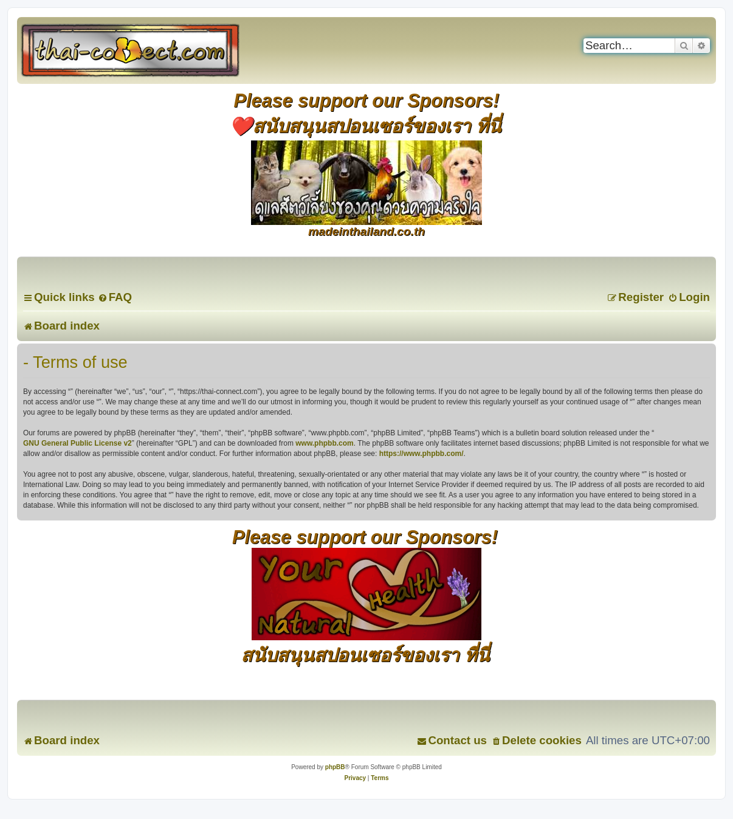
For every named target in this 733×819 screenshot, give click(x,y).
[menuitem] (115, 297)
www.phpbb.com (324, 443)
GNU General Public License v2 (77, 443)
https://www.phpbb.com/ (421, 453)
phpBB (335, 767)
